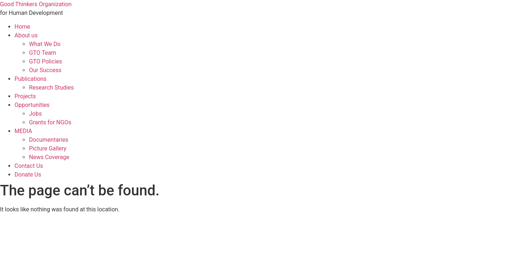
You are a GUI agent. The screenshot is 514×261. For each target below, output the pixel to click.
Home (22, 26)
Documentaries (48, 139)
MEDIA (23, 131)
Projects (25, 96)
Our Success (45, 70)
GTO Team (42, 52)
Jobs (35, 113)
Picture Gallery (47, 148)
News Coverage (49, 157)
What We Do (45, 44)
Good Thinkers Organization (35, 4)
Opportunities (32, 105)
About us (26, 35)
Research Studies (51, 87)
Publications (30, 78)
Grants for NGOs (50, 122)
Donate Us (28, 174)
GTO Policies (45, 61)
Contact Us (29, 165)
